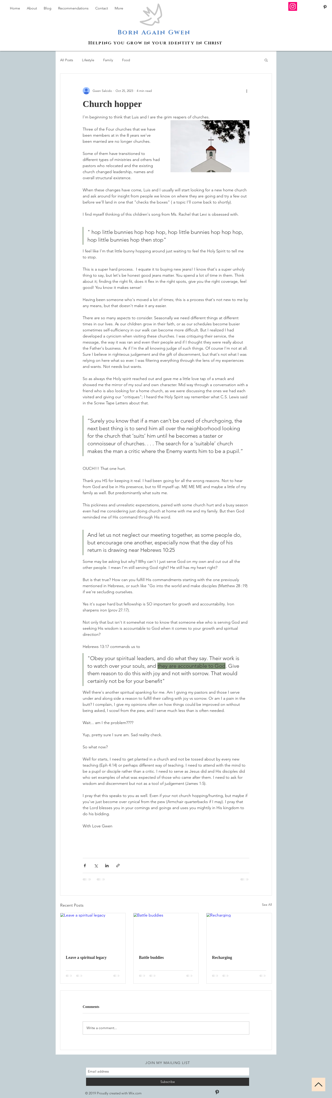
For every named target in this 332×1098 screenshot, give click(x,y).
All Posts (66, 60)
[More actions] (246, 90)
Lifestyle (88, 60)
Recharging (222, 957)
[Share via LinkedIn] (107, 865)
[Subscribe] (167, 1082)
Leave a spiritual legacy (86, 957)
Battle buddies (151, 957)
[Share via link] (118, 865)
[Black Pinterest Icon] (325, 7)
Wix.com (135, 1093)
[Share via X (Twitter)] (96, 865)
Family (108, 60)
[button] (266, 60)
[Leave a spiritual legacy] (92, 931)
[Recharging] (239, 931)
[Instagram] (292, 6)
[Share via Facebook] (85, 865)
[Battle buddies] (166, 931)
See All (267, 905)
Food (126, 60)
